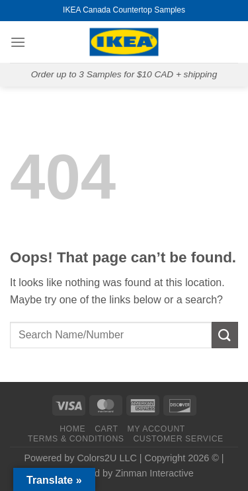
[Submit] (225, 335)
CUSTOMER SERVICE (178, 438)
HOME (72, 429)
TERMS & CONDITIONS (76, 438)
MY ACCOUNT (156, 429)
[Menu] (18, 42)
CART (106, 429)
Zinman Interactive (154, 473)
